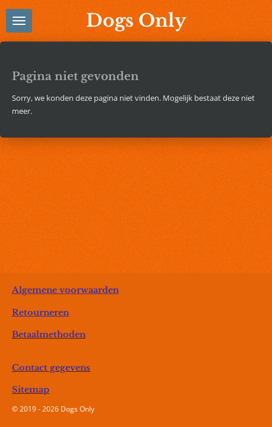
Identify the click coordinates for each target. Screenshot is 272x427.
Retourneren (40, 312)
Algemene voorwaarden (65, 290)
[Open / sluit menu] (19, 21)
